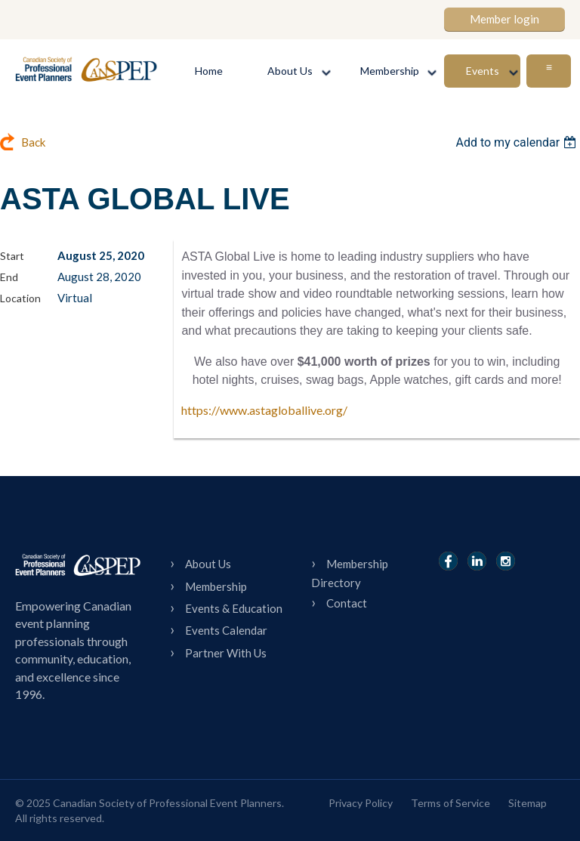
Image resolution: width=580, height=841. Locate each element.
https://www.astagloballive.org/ (264, 410)
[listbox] (517, 142)
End (9, 277)
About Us (208, 563)
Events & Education (233, 608)
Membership (216, 586)
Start (12, 255)
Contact (346, 603)
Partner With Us (226, 653)
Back (33, 142)
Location (20, 298)
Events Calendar (226, 630)
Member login (504, 19)
